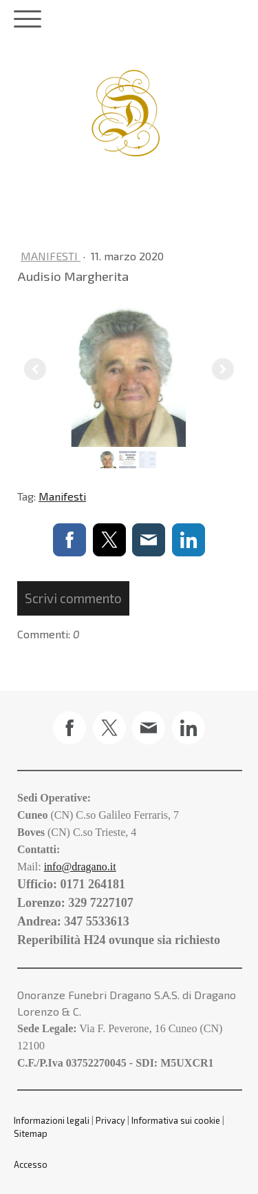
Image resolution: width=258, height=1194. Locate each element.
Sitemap (30, 1133)
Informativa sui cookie (175, 1120)
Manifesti (50, 255)
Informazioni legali (51, 1120)
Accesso (30, 1164)
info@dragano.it (80, 866)
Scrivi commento (73, 598)
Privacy (110, 1120)
